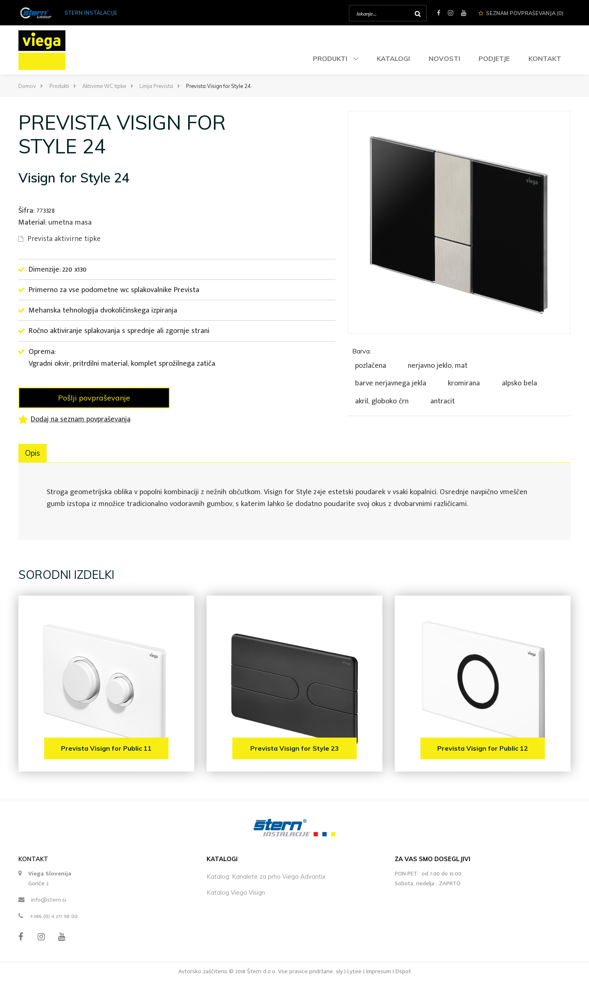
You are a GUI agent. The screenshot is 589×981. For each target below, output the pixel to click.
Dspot (403, 971)
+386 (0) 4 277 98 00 (54, 916)
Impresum (378, 971)
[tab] (459, 375)
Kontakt (544, 58)
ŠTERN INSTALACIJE (91, 12)
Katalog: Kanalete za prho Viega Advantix (266, 876)
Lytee (354, 971)
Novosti (444, 58)
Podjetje (494, 58)
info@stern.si (48, 900)
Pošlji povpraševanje (94, 398)
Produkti (331, 58)
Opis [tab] (32, 453)
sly (339, 971)
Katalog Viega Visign (236, 892)
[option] (459, 222)
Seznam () (521, 13)
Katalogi (393, 58)
